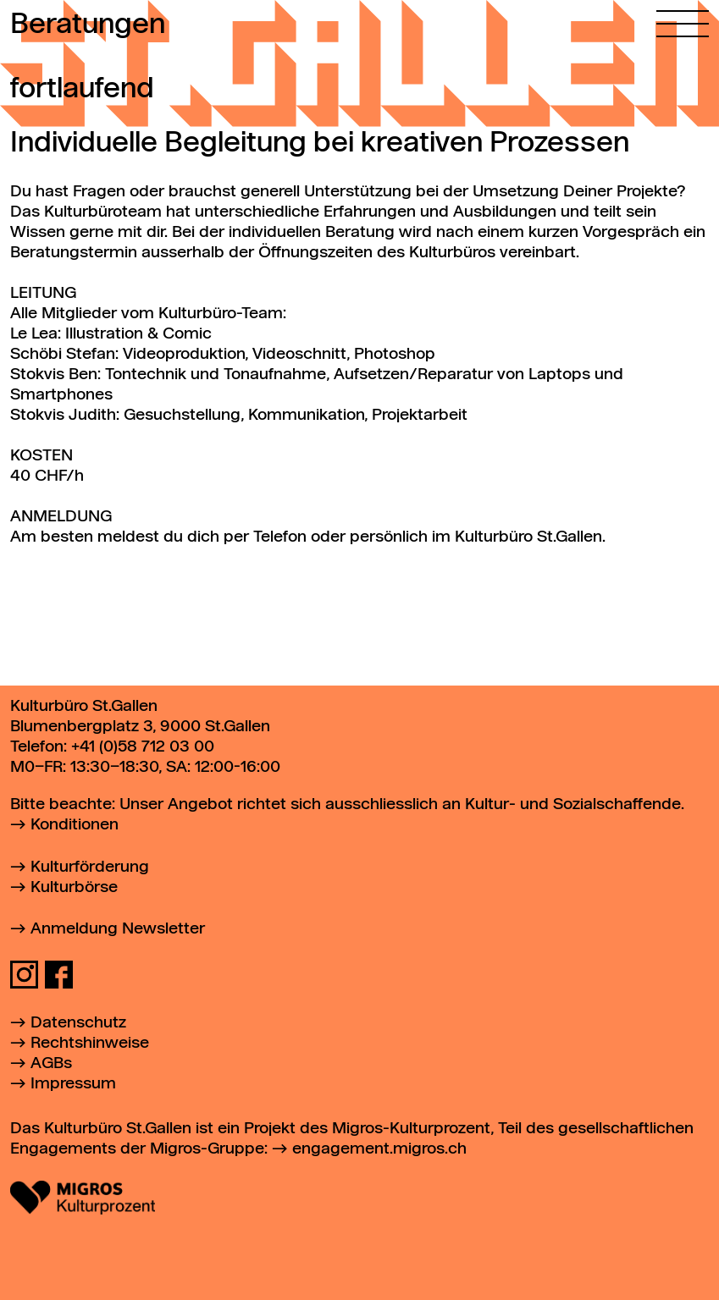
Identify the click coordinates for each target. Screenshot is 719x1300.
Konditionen (74, 825)
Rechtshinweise (89, 1043)
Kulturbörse (74, 887)
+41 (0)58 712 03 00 (142, 747)
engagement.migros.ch (379, 1149)
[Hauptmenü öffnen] (682, 18)
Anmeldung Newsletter (117, 929)
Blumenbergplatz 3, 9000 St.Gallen (140, 726)
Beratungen (87, 25)
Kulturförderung (89, 867)
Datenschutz (78, 1023)
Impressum (73, 1084)
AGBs (51, 1063)
